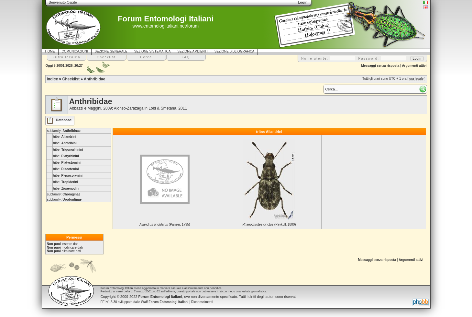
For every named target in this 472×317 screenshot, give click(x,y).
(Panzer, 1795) (164, 224)
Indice (52, 79)
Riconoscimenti (202, 302)
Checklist (71, 79)
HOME (50, 51)
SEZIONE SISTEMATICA (152, 51)
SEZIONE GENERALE (111, 51)
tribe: (64, 136)
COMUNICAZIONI (75, 51)
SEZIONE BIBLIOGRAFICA (234, 51)
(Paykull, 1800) (269, 224)
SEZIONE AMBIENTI (192, 51)
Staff (165, 302)
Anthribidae (94, 79)
